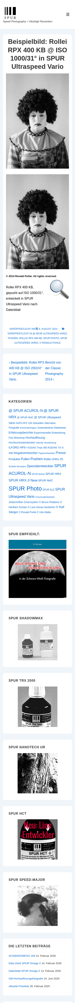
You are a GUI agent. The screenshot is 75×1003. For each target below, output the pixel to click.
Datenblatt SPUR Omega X (24, 970)
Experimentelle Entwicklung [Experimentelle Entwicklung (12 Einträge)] (49, 432)
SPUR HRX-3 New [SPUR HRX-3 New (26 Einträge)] (23, 480)
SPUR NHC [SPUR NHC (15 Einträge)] (45, 480)
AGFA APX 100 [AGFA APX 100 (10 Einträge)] (24, 423)
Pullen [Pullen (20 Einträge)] (25, 459)
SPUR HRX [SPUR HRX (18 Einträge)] (53, 473)
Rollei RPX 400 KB (30, 338)
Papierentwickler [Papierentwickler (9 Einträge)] (46, 453)
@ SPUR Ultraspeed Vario (50, 333)
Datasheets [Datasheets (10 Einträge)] (60, 427)
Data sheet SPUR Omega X (25, 963)
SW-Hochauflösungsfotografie (26, 978)
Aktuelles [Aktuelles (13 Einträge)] (38, 423)
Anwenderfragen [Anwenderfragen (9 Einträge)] (28, 428)
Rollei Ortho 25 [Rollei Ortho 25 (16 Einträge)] (53, 459)
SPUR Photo (51, 338)
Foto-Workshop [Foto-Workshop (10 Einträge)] (17, 437)
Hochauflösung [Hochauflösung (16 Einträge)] (35, 437)
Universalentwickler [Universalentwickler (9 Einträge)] (45, 497)
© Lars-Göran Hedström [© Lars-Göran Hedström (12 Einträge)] (41, 507)
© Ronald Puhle (50, 342)
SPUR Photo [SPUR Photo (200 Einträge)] (25, 488)
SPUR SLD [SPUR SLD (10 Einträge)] (49, 489)
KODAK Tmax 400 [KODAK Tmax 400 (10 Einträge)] (37, 447)
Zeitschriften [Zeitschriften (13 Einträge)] (16, 502)
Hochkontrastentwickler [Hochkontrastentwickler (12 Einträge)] (22, 442)
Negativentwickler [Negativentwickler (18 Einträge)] (26, 453)
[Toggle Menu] (68, 14)
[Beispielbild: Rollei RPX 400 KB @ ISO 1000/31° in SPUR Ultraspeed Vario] (48, 329)
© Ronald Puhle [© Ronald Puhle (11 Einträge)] (27, 512)
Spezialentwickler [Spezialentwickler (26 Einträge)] (40, 466)
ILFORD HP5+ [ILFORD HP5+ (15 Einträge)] (18, 447)
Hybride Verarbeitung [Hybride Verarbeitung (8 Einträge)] (46, 442)
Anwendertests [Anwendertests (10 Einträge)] (45, 427)
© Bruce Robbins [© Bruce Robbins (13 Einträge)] (49, 502)
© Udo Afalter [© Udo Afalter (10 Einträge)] (44, 512)
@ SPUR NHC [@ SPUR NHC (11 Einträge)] (25, 417)
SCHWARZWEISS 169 (22, 955)
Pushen (13, 338)
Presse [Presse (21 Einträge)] (61, 453)
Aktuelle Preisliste (19, 986)
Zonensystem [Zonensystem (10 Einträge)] (31, 502)
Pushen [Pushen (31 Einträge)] (36, 459)
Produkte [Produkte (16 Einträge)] (14, 459)
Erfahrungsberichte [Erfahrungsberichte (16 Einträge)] (21, 432)
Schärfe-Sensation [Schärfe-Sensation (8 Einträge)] (17, 466)
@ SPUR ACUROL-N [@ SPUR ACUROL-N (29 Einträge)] (26, 411)
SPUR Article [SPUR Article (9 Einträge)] (38, 474)
